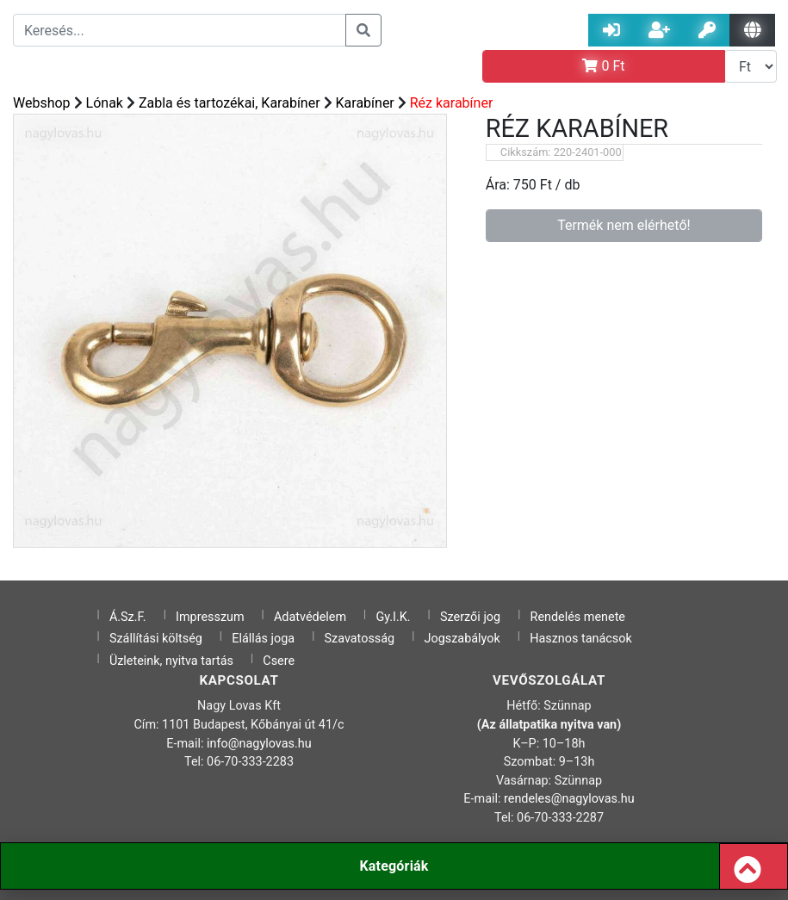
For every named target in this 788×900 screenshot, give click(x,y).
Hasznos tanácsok (581, 638)
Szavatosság (360, 638)
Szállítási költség (155, 638)
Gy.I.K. (392, 617)
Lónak (104, 103)
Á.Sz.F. (127, 617)
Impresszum (210, 617)
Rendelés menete (578, 617)
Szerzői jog (470, 617)
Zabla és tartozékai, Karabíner (229, 103)
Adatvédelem (310, 617)
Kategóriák (393, 866)
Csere (279, 661)
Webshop (42, 103)
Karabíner (365, 103)
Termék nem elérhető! (624, 225)
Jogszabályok (462, 638)
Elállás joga (263, 638)
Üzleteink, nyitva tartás (171, 661)
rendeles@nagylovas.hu (569, 798)
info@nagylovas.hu (259, 743)
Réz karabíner (451, 103)
